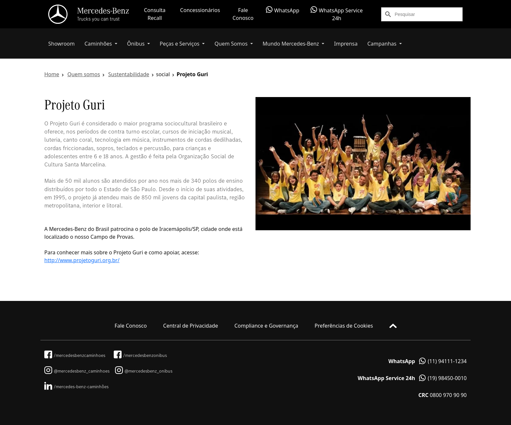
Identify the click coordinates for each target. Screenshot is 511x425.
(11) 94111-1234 (427, 361)
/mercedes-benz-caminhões (76, 387)
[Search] (429, 14)
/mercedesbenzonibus (140, 355)
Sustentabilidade (128, 74)
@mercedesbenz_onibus (143, 371)
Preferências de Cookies (343, 325)
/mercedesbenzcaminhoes (74, 355)
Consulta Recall (155, 14)
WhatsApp (282, 10)
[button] (100, 44)
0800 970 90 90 (442, 395)
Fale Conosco (242, 14)
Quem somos (83, 74)
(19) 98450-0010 (412, 378)
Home (51, 74)
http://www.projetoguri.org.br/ (82, 260)
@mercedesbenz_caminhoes (77, 371)
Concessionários (200, 10)
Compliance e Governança (266, 325)
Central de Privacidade (190, 325)
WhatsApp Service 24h (337, 14)
